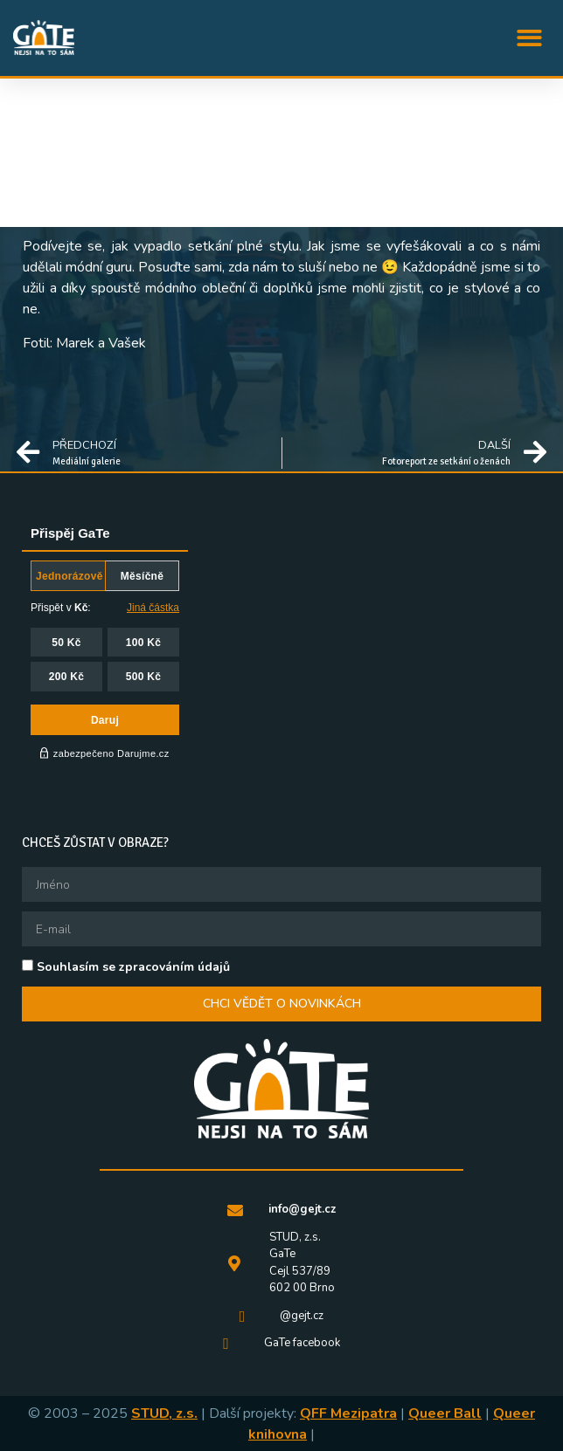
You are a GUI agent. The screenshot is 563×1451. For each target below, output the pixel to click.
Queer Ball (445, 1413)
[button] (530, 37)
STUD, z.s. (164, 1413)
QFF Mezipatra (348, 1413)
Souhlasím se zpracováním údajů (133, 967)
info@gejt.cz (302, 1209)
